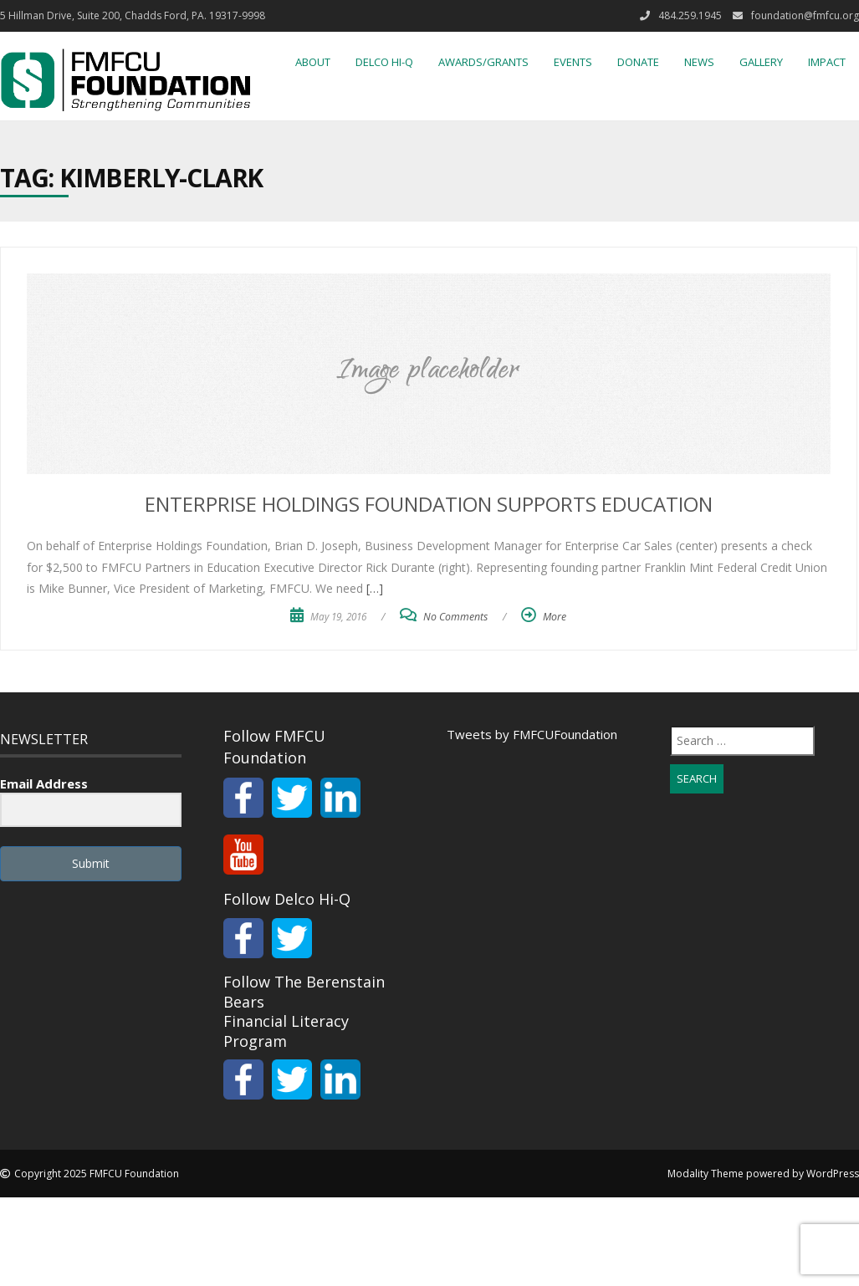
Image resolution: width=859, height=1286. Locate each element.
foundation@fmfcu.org (805, 15)
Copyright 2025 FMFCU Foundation (96, 1173)
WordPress (832, 1173)
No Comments (455, 617)
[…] (373, 588)
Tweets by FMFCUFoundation (532, 734)
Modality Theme (705, 1173)
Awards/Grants (483, 61)
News (699, 61)
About (312, 61)
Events (573, 61)
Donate (638, 61)
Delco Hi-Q (384, 61)
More (554, 617)
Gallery (761, 61)
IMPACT (827, 61)
